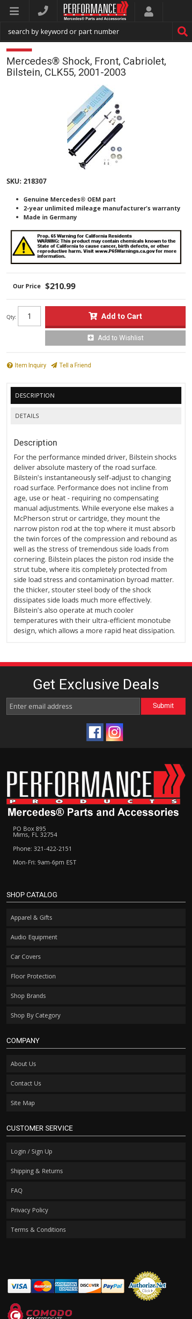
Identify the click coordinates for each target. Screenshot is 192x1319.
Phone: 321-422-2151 (42, 848)
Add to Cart (121, 316)
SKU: (13, 181)
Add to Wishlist (120, 338)
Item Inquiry (30, 365)
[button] (96, 31)
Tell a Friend (75, 365)
